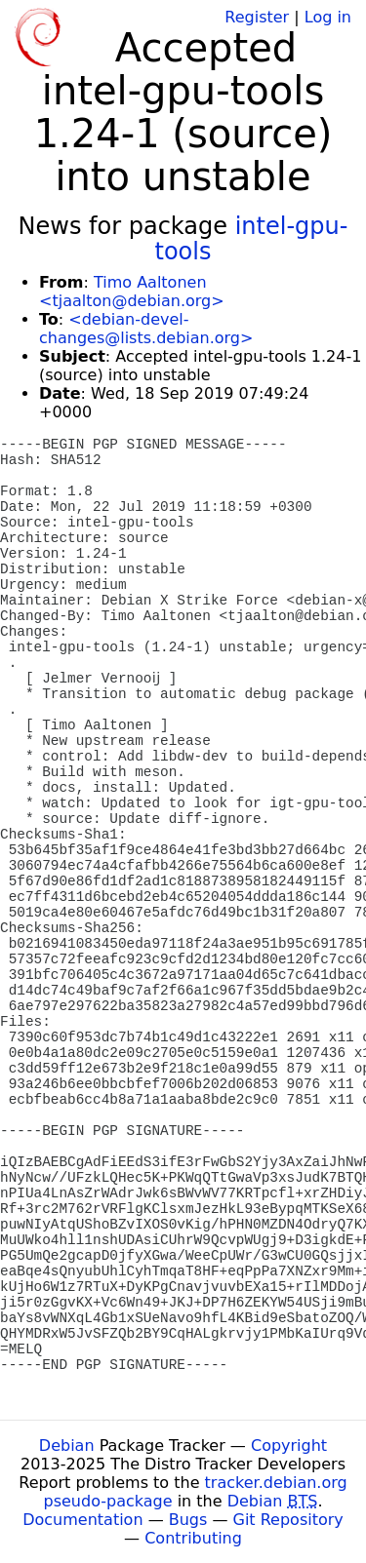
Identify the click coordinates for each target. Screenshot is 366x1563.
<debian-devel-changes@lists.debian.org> (146, 328)
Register (256, 17)
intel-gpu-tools (251, 239)
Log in (328, 17)
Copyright (289, 1445)
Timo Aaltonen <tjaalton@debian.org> (131, 291)
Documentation (82, 1519)
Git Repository (288, 1519)
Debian (67, 1445)
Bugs (188, 1519)
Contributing (193, 1538)
